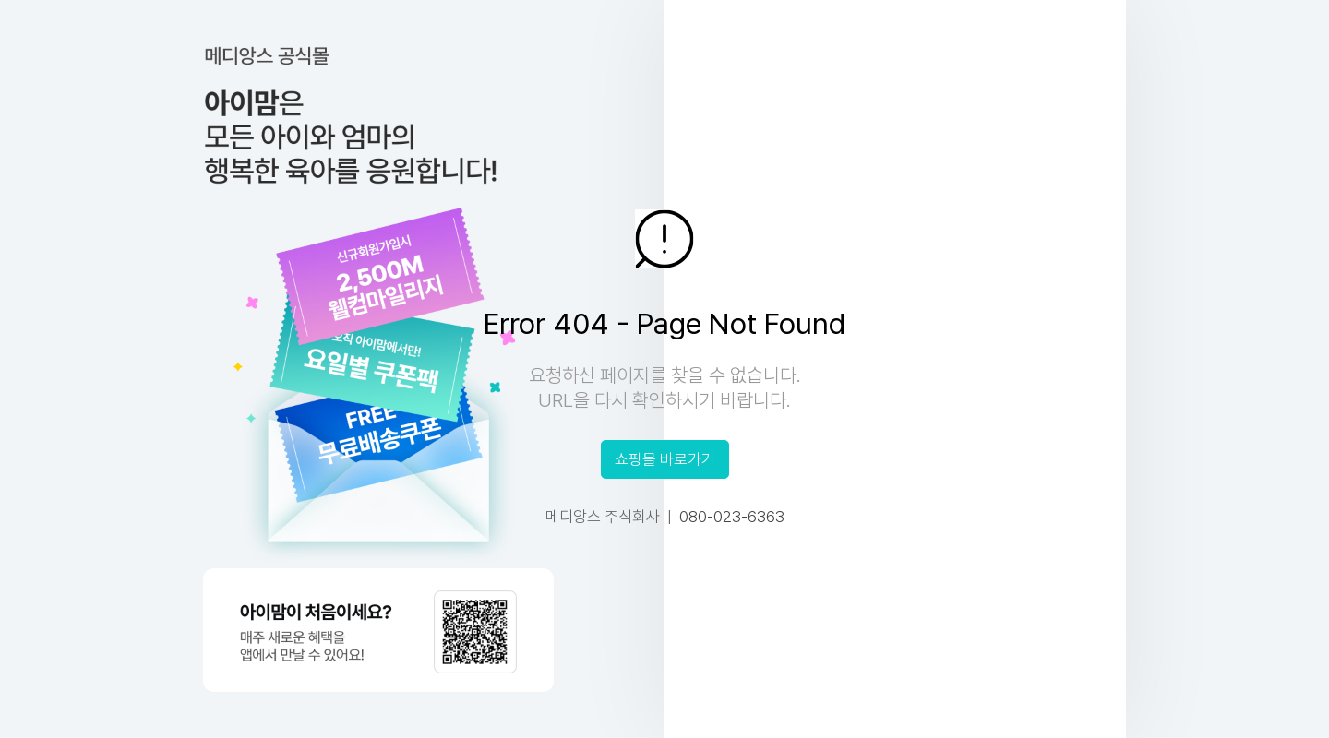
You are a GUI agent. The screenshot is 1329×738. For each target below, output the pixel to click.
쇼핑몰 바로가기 (665, 459)
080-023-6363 (731, 516)
